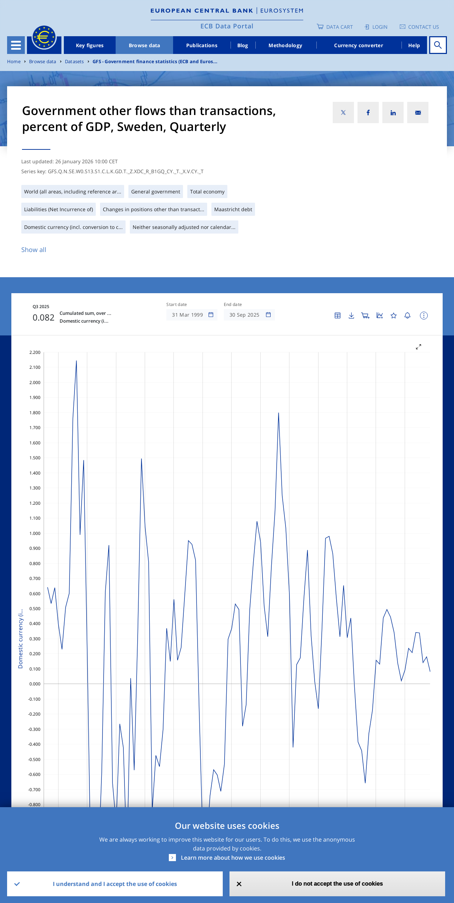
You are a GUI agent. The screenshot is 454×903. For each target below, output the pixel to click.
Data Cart (339, 26)
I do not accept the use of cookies (337, 884)
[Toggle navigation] (16, 45)
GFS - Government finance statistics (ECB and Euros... (155, 62)
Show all (33, 249)
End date (233, 304)
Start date (176, 304)
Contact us (423, 26)
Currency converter (358, 45)
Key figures (90, 45)
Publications (201, 45)
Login (380, 26)
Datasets (74, 62)
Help (414, 45)
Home (14, 62)
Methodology (285, 45)
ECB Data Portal (227, 26)
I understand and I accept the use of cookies (115, 884)
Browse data (144, 45)
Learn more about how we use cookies (233, 857)
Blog (242, 45)
